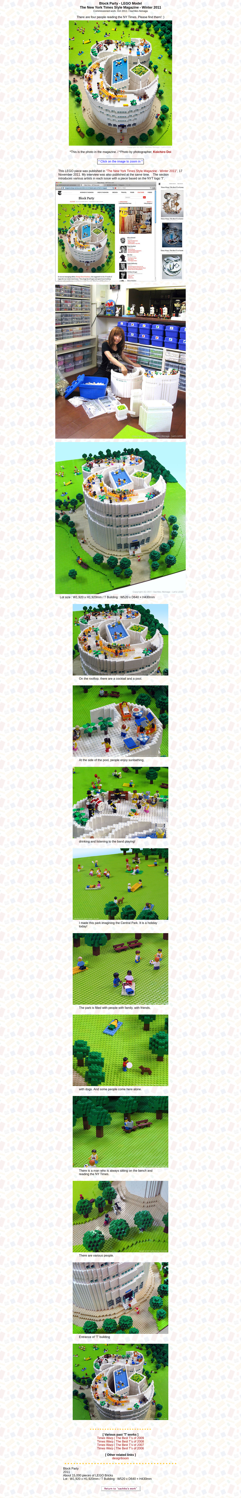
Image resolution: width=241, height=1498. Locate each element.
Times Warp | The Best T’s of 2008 (120, 1441)
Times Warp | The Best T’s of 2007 (120, 1445)
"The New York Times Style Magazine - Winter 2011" (141, 171)
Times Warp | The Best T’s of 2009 (120, 1438)
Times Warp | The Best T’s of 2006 (120, 1448)
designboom (120, 1458)
